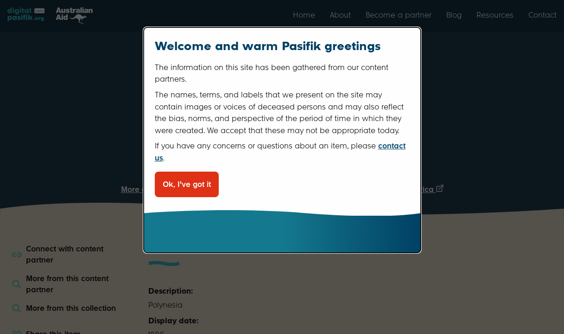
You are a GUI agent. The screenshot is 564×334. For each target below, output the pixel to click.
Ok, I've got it (187, 184)
